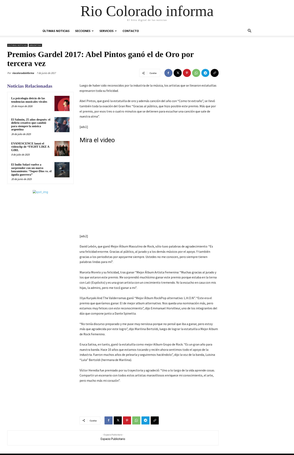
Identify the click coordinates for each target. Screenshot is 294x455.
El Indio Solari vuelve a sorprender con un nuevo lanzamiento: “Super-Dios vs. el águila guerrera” (31, 169)
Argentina (35, 45)
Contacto (131, 31)
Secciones (84, 31)
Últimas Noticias (56, 31)
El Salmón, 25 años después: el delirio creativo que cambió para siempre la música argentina (30, 124)
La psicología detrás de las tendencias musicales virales (29, 100)
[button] (249, 31)
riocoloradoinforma (23, 73)
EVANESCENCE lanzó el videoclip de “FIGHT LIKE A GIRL (30, 147)
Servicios (108, 31)
